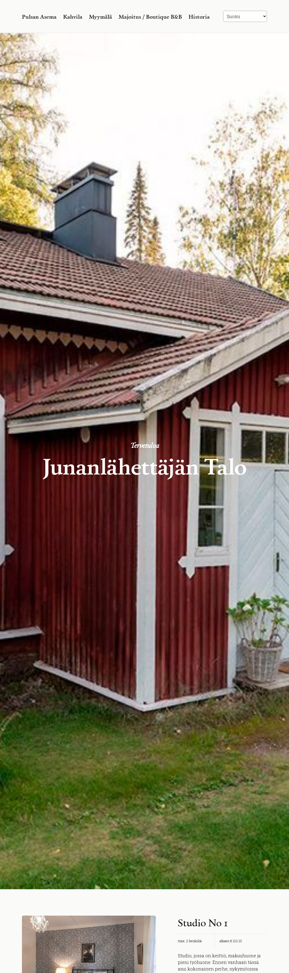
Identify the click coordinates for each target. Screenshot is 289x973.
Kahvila (72, 16)
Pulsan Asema (39, 16)
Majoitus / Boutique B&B (150, 16)
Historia (199, 16)
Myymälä (100, 16)
